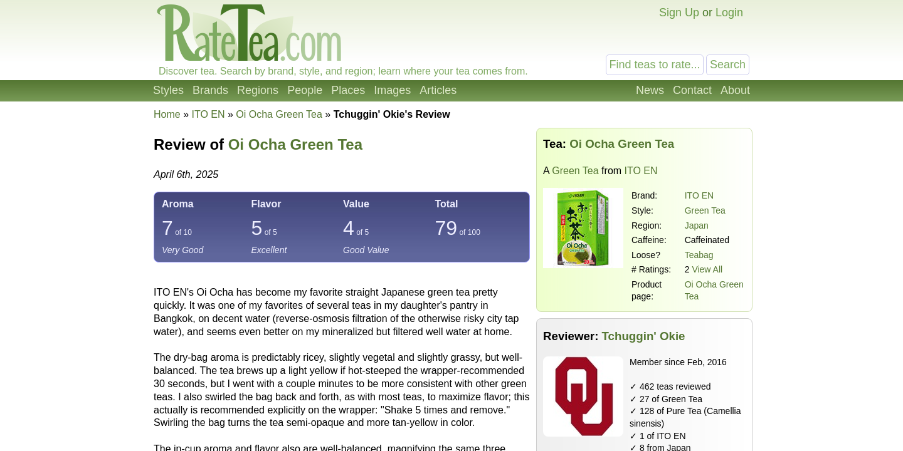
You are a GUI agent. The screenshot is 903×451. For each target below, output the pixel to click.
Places (348, 90)
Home (167, 114)
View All (707, 269)
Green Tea (575, 170)
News (650, 90)
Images (392, 90)
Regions (257, 90)
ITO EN (699, 195)
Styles (168, 90)
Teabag (699, 255)
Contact (692, 90)
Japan (697, 225)
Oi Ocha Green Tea (295, 144)
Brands (210, 90)
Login (729, 12)
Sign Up (679, 12)
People (304, 90)
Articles (438, 90)
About (735, 90)
